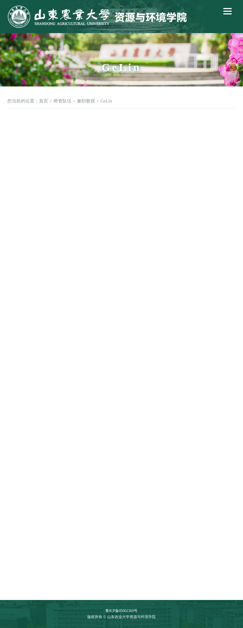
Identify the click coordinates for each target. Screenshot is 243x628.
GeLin (106, 101)
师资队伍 (62, 101)
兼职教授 (86, 101)
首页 (43, 101)
